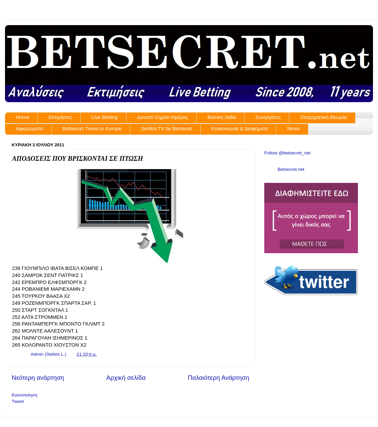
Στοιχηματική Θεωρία (323, 117)
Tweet (18, 401)
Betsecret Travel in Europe (92, 128)
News (293, 128)
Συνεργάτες (268, 117)
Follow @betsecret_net (287, 152)
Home (22, 117)
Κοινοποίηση (24, 395)
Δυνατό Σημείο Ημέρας (162, 117)
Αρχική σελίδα (126, 377)
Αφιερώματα (29, 128)
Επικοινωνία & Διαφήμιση (239, 128)
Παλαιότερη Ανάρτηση (218, 377)
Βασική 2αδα (221, 117)
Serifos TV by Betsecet (166, 128)
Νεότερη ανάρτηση (38, 377)
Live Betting (104, 117)
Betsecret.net (291, 169)
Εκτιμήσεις (60, 117)
